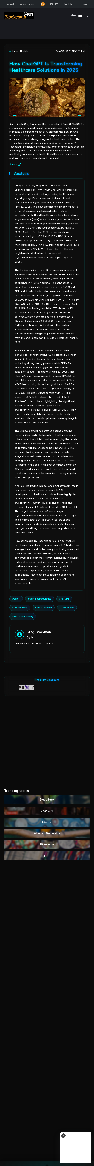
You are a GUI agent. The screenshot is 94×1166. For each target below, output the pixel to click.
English (68, 4)
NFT (47, 856)
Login (84, 4)
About (10, 4)
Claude (47, 822)
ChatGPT (47, 811)
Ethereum (47, 844)
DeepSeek (47, 800)
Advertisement (28, 4)
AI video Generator (47, 833)
